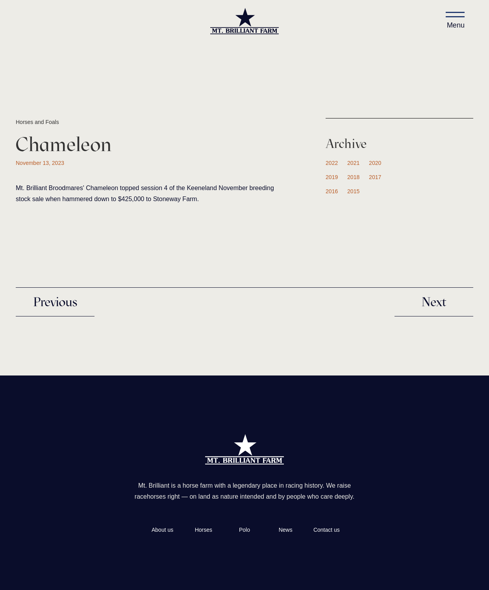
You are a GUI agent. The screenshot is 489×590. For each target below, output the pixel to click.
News (286, 530)
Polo (244, 530)
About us (162, 530)
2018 (353, 177)
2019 (332, 177)
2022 (332, 163)
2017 (375, 177)
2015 (353, 191)
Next (434, 301)
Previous (55, 301)
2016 (332, 191)
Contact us (326, 530)
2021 (353, 163)
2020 (375, 163)
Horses (203, 530)
